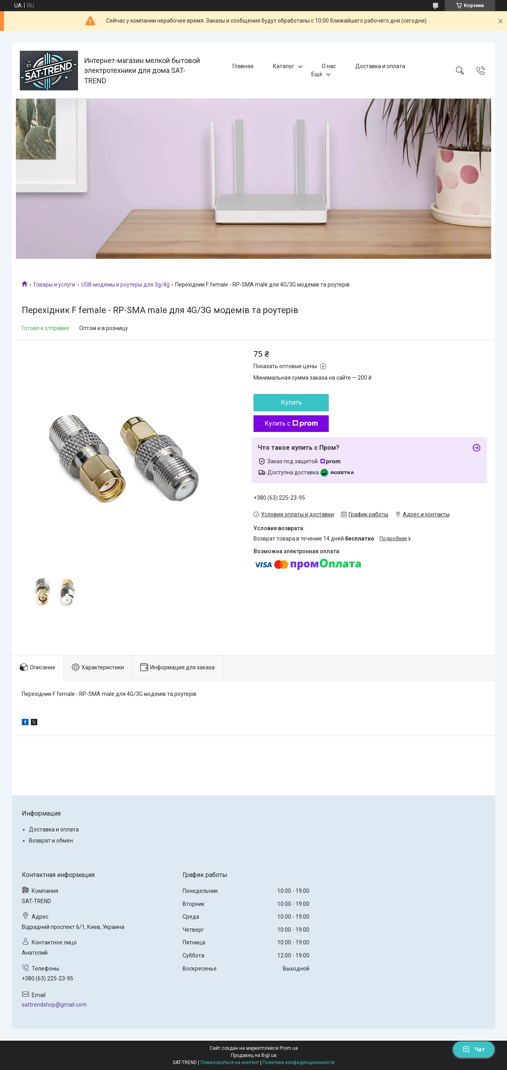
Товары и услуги (54, 284)
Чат (474, 1049)
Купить (291, 402)
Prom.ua (289, 1048)
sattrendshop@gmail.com (54, 1004)
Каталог (283, 66)
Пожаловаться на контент (229, 1062)
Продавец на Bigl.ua (253, 1055)
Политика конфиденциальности (299, 1062)
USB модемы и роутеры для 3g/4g (125, 284)
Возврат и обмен (51, 840)
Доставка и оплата (380, 66)
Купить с (291, 423)
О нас (329, 66)
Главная (243, 66)
